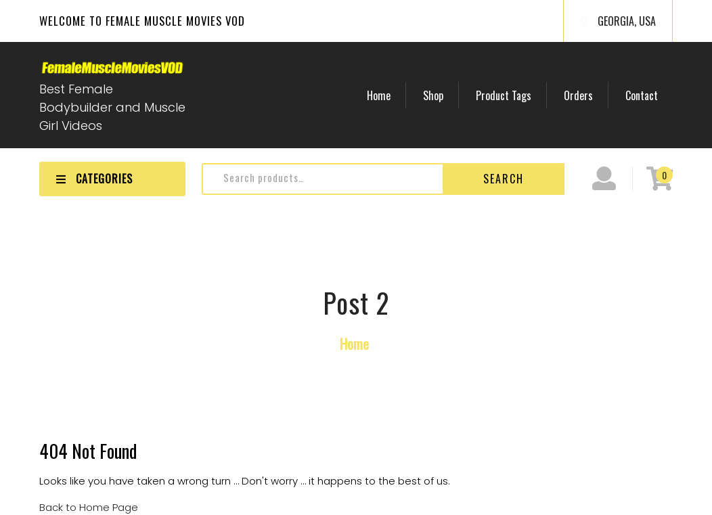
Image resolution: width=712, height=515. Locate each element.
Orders (581, 95)
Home (388, 95)
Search (503, 179)
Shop (440, 95)
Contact (643, 95)
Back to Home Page (88, 507)
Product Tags (509, 95)
